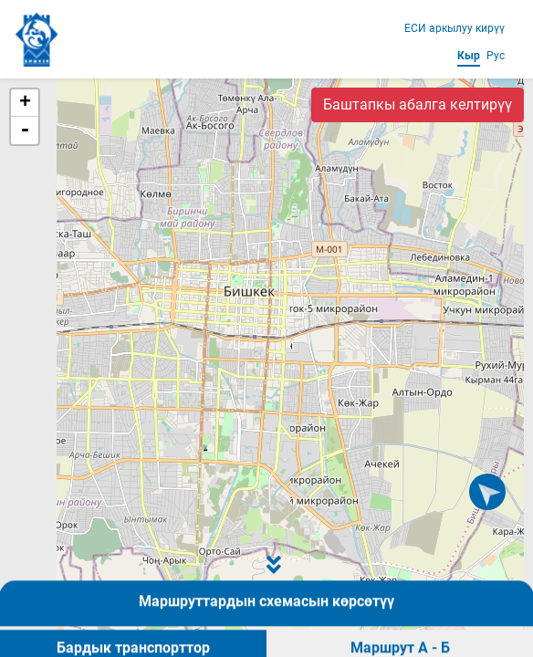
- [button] (24, 130)
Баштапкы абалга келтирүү (417, 104)
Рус (495, 55)
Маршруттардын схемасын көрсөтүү (266, 632)
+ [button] (25, 103)
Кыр (468, 55)
